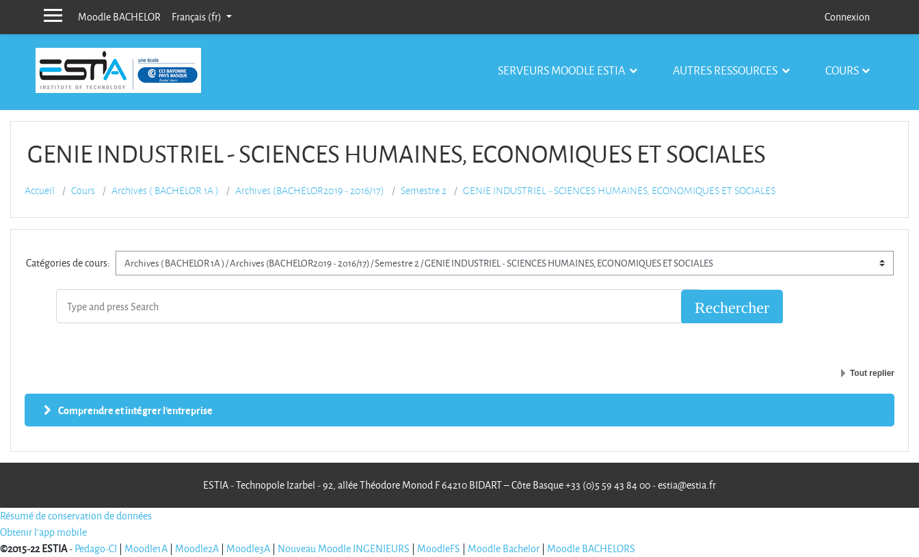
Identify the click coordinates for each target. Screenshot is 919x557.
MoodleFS (438, 548)
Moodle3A (248, 548)
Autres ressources (726, 70)
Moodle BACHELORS (591, 548)
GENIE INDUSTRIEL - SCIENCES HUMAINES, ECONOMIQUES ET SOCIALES (619, 191)
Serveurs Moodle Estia (562, 70)
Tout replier (872, 373)
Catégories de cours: (68, 263)
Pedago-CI (96, 548)
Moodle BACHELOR (119, 17)
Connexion (847, 17)
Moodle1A (146, 548)
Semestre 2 (424, 191)
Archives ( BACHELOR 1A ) (165, 191)
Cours (842, 70)
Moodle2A (197, 548)
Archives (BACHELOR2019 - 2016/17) (309, 191)
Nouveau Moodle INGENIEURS (344, 548)
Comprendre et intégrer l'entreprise (135, 410)
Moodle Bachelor (504, 548)
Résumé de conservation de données (76, 515)
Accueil (40, 191)
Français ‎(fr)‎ (198, 17)
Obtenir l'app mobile (43, 532)
